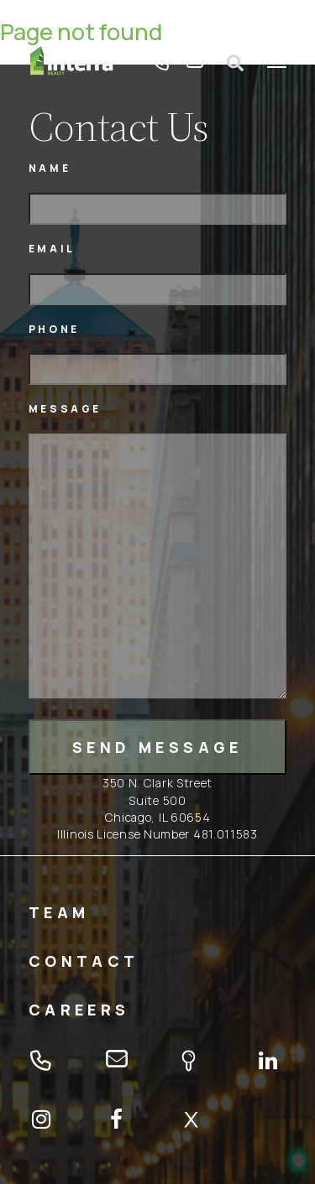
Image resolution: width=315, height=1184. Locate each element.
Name (50, 168)
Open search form (235, 63)
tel (161, 63)
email (194, 63)
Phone (54, 329)
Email (52, 248)
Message (65, 409)
